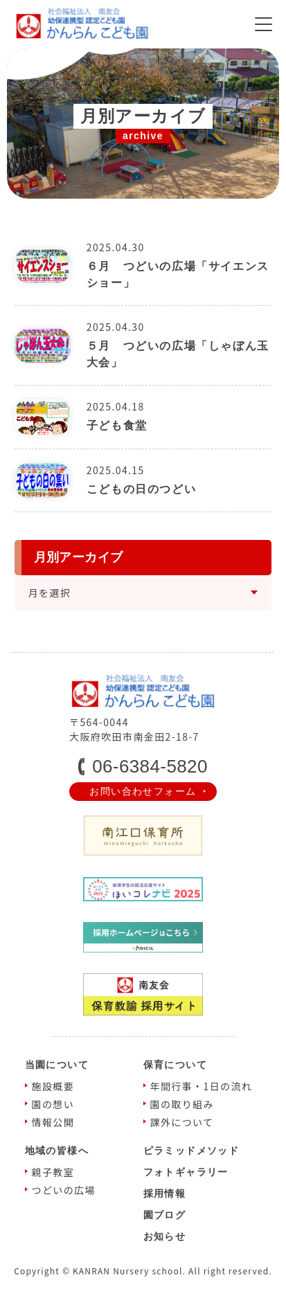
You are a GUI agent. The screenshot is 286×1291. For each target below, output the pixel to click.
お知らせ (164, 1236)
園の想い (53, 1104)
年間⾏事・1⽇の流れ (201, 1086)
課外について (182, 1122)
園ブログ (164, 1214)
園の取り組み (182, 1104)
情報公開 (53, 1122)
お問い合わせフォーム (142, 791)
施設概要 (53, 1086)
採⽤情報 (164, 1193)
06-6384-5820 (150, 766)
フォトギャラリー (186, 1171)
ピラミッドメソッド (191, 1150)
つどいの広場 (64, 1190)
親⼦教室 (53, 1172)
